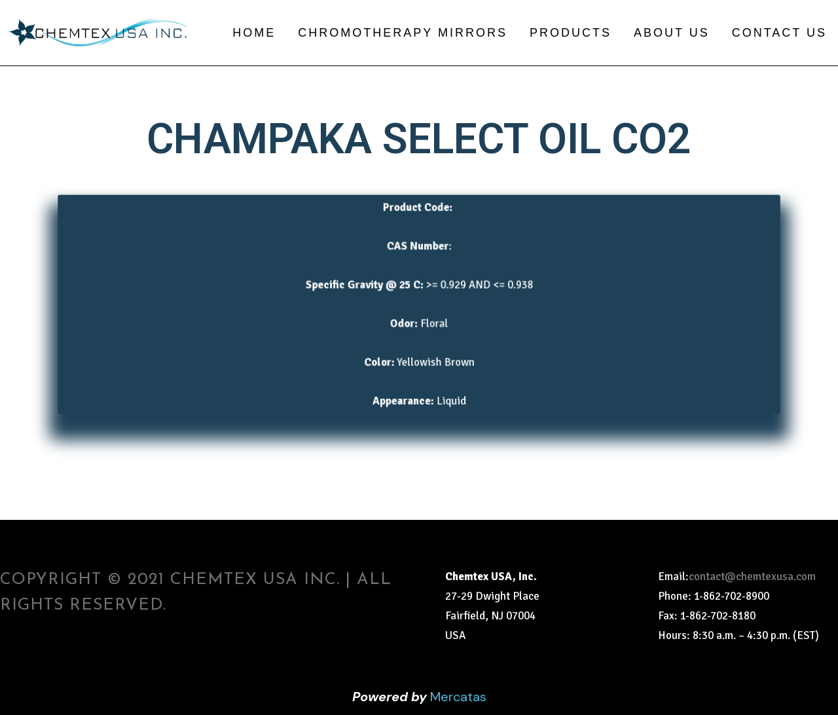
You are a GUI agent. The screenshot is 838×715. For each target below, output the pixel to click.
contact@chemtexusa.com (752, 576)
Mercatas (458, 696)
